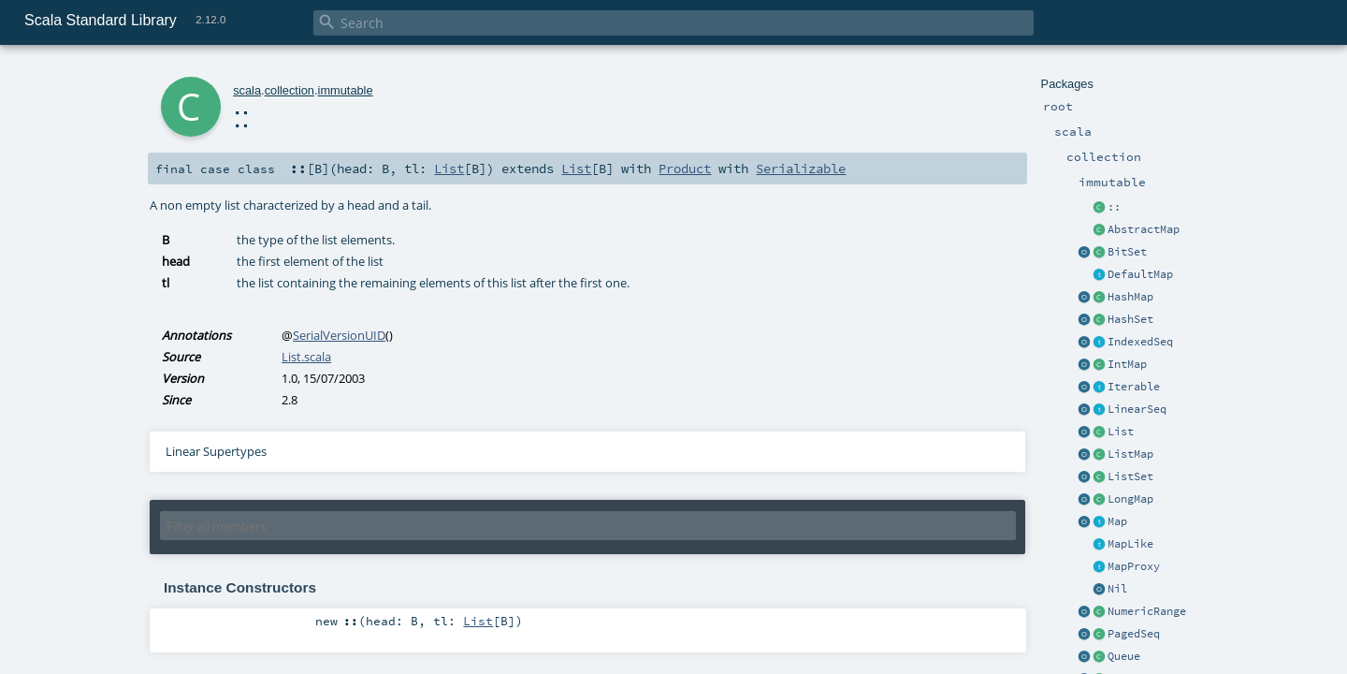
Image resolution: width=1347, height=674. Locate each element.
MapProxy (1134, 566)
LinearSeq (1137, 409)
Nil (1117, 588)
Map (1117, 521)
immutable (345, 90)
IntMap (1127, 364)
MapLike (1130, 543)
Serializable (801, 168)
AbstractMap (1144, 229)
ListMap (1130, 454)
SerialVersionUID (339, 335)
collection (289, 90)
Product (685, 168)
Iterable (1134, 386)
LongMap (1130, 499)
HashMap (1130, 296)
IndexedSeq (1140, 341)
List (1121, 431)
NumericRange (1147, 611)
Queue (1124, 656)
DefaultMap (1140, 274)
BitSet (1127, 251)
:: (1114, 206)
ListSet (1130, 476)
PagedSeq (1134, 633)
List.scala (306, 356)
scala (247, 90)
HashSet (1130, 319)
